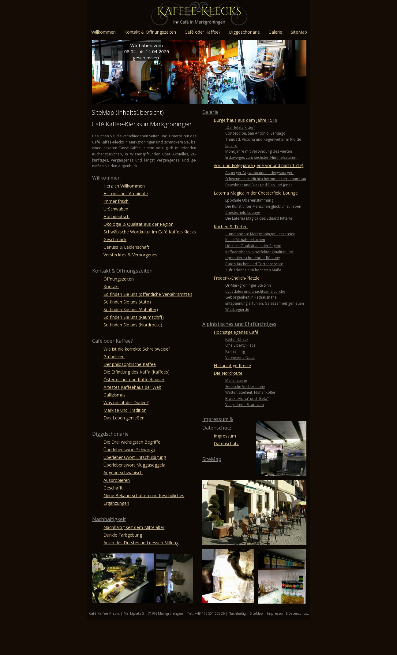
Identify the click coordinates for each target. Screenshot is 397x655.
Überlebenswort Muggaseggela (134, 465)
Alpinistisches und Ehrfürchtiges (239, 324)
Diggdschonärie (110, 433)
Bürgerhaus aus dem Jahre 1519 (245, 120)
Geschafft (113, 488)
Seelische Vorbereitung (245, 386)
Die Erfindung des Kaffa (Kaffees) (136, 372)
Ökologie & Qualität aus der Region (138, 224)
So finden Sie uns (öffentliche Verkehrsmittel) (147, 294)
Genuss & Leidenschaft (126, 247)
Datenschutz (216, 427)
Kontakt (111, 286)
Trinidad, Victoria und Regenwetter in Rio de (263, 139)
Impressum (225, 436)
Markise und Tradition (125, 410)
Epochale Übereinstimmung (249, 200)
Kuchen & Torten (231, 226)
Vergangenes (122, 160)
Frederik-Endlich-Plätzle (237, 278)
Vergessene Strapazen (244, 404)
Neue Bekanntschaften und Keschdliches (143, 495)
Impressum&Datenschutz (288, 613)
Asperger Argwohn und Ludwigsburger (259, 172)
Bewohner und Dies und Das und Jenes (258, 185)
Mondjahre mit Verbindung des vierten (259, 151)
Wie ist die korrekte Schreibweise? (136, 349)
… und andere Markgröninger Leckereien (260, 233)
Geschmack (114, 239)
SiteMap (211, 459)
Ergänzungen (116, 503)
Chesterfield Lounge (242, 212)
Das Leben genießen (123, 418)
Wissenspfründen (145, 154)
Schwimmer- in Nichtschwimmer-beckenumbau (265, 178)
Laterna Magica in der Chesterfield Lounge (256, 193)
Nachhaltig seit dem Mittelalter (133, 527)
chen (100, 154)
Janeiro (231, 145)
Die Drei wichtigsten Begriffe (131, 442)
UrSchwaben (115, 209)
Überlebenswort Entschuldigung (134, 457)
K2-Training (235, 351)
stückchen (113, 154)
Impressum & (217, 419)
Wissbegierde (237, 309)
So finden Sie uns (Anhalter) (130, 309)
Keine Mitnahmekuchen (245, 239)
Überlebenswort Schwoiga (129, 449)
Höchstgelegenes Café (236, 332)
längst (149, 160)
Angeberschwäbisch (123, 472)
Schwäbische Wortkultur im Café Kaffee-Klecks (149, 232)
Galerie (210, 112)
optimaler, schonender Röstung (252, 257)
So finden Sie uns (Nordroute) (132, 325)
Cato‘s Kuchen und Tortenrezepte (254, 263)
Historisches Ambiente (125, 193)
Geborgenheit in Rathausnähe (251, 297)
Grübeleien (114, 356)
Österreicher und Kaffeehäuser (133, 379)
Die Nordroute (228, 373)
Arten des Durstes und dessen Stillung (140, 542)
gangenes (171, 160)
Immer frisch (116, 201)
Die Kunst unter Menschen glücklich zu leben (263, 206)
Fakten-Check (236, 339)
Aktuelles (180, 154)
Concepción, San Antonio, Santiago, (256, 133)
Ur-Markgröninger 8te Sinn (248, 285)
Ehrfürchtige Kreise (232, 365)
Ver (160, 160)
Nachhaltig (237, 613)
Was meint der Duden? (125, 402)
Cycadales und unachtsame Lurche (255, 291)
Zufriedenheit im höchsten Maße (253, 270)
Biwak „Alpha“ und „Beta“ (246, 398)
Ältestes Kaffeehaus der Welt (132, 387)
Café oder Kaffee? (112, 340)
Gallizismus (114, 395)
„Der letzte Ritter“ (240, 127)
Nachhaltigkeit (109, 519)
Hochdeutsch (116, 216)
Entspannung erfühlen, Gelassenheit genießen (264, 303)
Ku (94, 154)
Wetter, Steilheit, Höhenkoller (250, 392)
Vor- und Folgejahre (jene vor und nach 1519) (258, 165)
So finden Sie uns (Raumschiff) (133, 317)
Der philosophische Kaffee (129, 364)
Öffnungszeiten (118, 279)
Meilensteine (236, 380)
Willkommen (106, 177)
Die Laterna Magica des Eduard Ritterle (258, 218)
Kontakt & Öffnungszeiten (122, 270)
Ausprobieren (116, 480)
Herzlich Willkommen (124, 186)
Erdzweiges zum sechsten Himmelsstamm (261, 157)
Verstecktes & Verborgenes (130, 255)
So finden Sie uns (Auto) (127, 302)
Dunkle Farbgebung (122, 535)
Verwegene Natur (240, 357)
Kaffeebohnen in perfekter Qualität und (259, 252)
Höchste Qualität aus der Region (253, 245)
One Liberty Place (240, 345)
